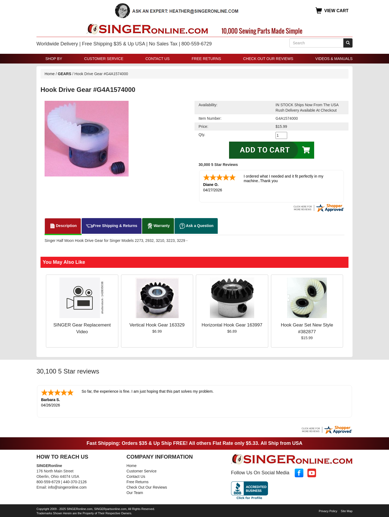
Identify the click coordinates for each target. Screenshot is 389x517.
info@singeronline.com (67, 486)
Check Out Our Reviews (268, 58)
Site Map (347, 510)
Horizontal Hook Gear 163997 (232, 324)
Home (50, 74)
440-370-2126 (75, 481)
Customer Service (103, 58)
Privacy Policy (328, 510)
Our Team (134, 491)
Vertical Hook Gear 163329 (157, 324)
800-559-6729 (48, 481)
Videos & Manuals (334, 58)
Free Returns (206, 58)
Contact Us (157, 58)
